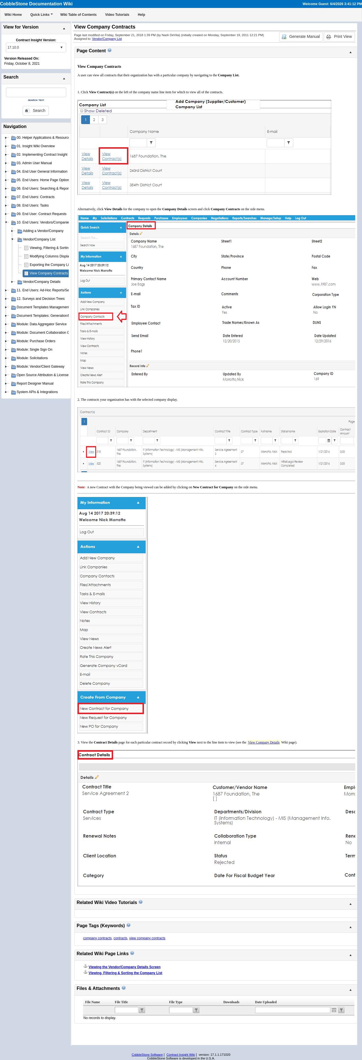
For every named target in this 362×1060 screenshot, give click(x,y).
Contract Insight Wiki (181, 1054)
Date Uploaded (266, 1002)
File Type (175, 1002)
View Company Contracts (49, 273)
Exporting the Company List (50, 265)
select (61, 47)
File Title (121, 1002)
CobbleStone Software (147, 1054)
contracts (120, 938)
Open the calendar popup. (334, 1010)
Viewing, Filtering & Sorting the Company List (64, 248)
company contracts (97, 938)
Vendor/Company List (107, 38)
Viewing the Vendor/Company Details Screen (125, 967)
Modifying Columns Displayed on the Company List (68, 256)
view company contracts (147, 938)
